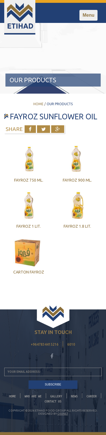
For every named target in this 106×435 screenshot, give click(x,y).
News (74, 396)
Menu (90, 16)
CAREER (91, 396)
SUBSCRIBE (53, 384)
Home (38, 104)
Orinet (62, 413)
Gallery (56, 396)
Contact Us (53, 401)
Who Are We (33, 396)
